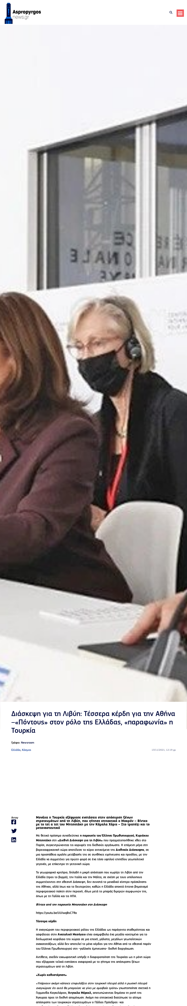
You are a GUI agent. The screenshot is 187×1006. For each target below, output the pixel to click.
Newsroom (27, 742)
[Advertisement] (93, 784)
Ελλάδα (15, 750)
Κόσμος (26, 750)
